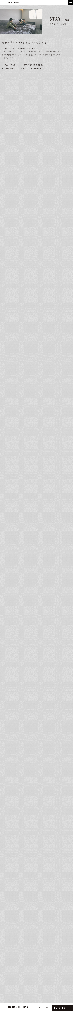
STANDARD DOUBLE (34, 66)
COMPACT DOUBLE (15, 69)
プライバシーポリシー (44, 1007)
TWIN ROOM (11, 66)
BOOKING (36, 69)
